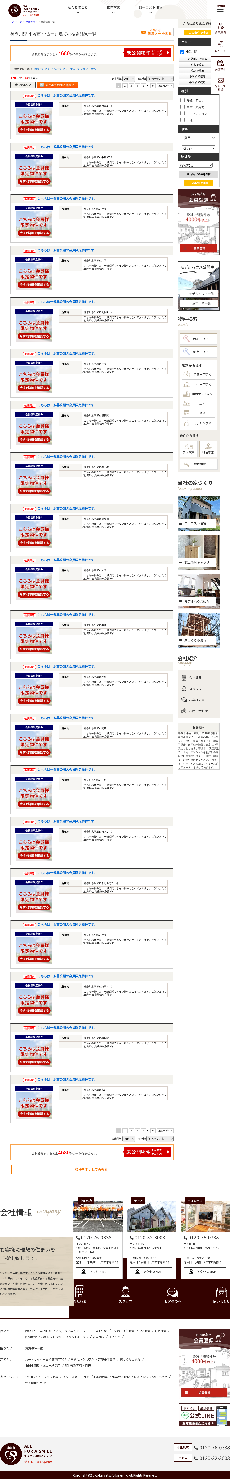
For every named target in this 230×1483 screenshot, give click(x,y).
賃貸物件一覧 (34, 1348)
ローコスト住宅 (150, 7)
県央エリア (196, 351)
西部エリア (196, 338)
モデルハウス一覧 (199, 293)
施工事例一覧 (197, 303)
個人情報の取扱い (37, 1383)
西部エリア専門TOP (38, 1331)
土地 (93, 68)
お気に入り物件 (51, 1337)
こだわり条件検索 (123, 1331)
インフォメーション (76, 1377)
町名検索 (208, 448)
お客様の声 (193, 700)
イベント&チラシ (77, 1337)
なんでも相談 (220, 84)
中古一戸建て (60, 68)
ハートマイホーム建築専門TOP (45, 1359)
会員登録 (220, 28)
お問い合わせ (194, 711)
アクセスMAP (99, 1271)
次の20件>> (165, 85)
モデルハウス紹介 (82, 1359)
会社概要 (191, 678)
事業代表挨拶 (121, 1377)
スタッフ (191, 689)
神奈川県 (188, 51)
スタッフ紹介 (50, 1377)
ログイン (220, 46)
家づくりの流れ (130, 1359)
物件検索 (113, 7)
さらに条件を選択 (199, 174)
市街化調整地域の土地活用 (42, 1365)
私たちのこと (78, 7)
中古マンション (79, 68)
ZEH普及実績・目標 (77, 1365)
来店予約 (220, 65)
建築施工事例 (107, 1359)
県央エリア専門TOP (69, 1331)
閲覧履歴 (31, 1337)
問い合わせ (221, 1295)
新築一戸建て (42, 68)
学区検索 (188, 449)
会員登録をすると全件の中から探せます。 (101, 52)
